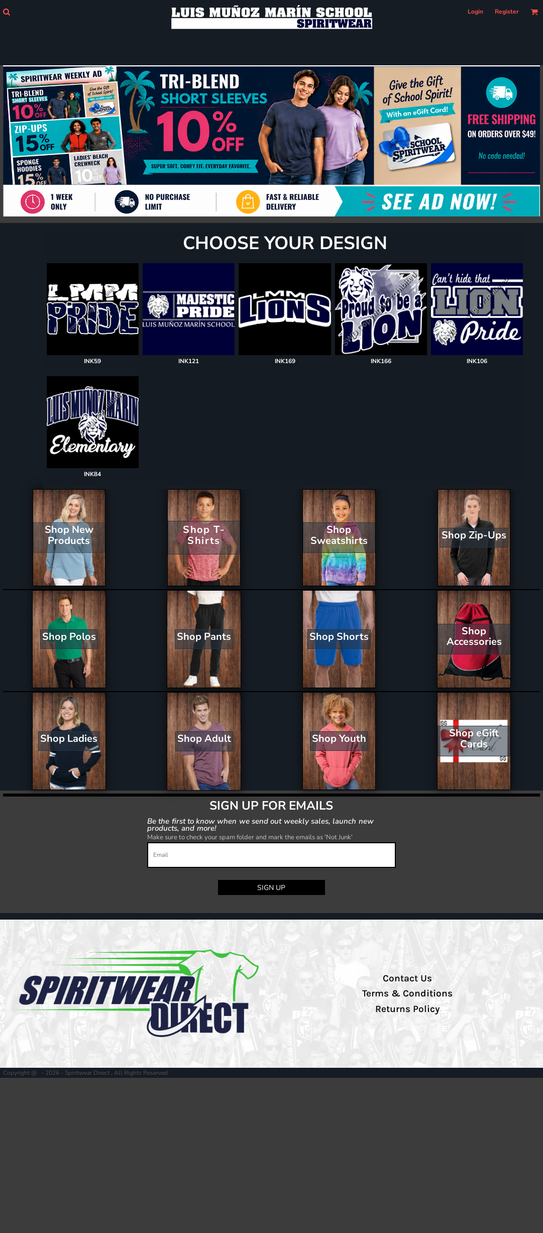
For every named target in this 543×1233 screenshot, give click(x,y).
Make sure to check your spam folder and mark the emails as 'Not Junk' (250, 837)
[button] (6, 12)
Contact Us (407, 978)
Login (475, 12)
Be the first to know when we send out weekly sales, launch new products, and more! (260, 824)
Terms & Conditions (407, 993)
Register (507, 12)
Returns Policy (407, 1009)
